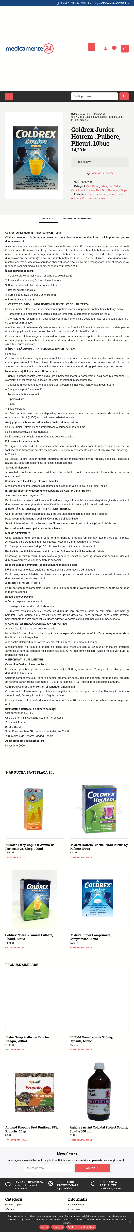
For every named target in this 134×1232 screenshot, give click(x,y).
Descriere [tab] (48, 218)
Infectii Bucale (86, 190)
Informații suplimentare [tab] (77, 218)
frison (119, 194)
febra (111, 194)
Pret (84, 198)
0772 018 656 (84, 3)
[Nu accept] (130, 1222)
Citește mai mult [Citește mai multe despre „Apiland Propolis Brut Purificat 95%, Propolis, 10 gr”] (17, 1140)
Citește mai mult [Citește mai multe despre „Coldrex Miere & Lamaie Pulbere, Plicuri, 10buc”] (17, 947)
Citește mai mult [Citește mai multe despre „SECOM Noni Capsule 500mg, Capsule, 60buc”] (81, 1049)
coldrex (89, 194)
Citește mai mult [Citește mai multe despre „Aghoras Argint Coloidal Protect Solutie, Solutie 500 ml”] (81, 1140)
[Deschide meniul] (91, 47)
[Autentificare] (105, 48)
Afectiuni (85, 114)
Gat (110, 186)
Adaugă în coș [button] (16, 857)
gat (73, 198)
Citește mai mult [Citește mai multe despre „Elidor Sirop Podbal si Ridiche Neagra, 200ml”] (17, 1049)
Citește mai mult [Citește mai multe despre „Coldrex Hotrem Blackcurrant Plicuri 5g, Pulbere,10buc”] (81, 857)
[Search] (124, 96)
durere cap (101, 194)
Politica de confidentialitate (81, 1227)
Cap (88, 186)
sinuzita (102, 198)
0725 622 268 (67, 3)
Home (74, 114)
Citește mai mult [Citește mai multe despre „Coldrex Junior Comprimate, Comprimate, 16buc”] (81, 947)
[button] (8, 109)
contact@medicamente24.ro (114, 3)
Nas (98, 190)
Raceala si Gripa (117, 190)
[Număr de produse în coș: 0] (125, 48)
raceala (92, 198)
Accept (44, 1227)
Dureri (95, 186)
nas (78, 198)
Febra (103, 186)
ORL (104, 190)
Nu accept (58, 1227)
